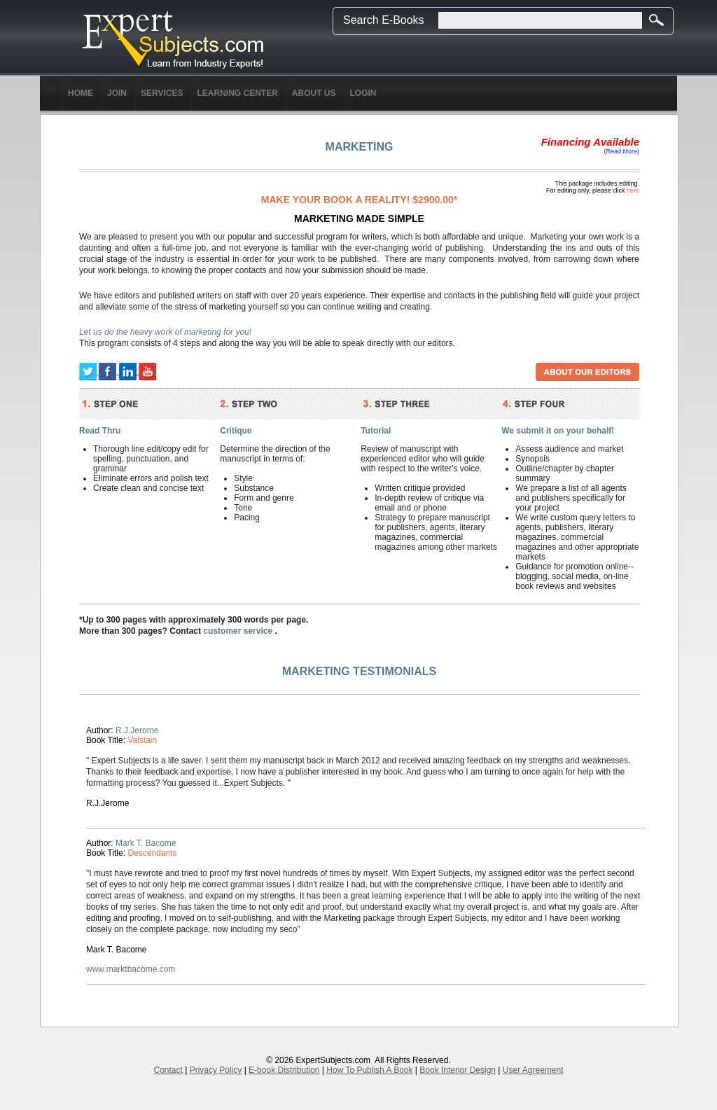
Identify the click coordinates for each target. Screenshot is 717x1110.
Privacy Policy (216, 1070)
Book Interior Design (457, 1070)
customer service (237, 631)
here (633, 190)
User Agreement (533, 1070)
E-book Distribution (284, 1070)
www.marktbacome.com (130, 969)
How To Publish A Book (369, 1070)
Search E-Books (383, 20)
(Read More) (621, 151)
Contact (167, 1070)
